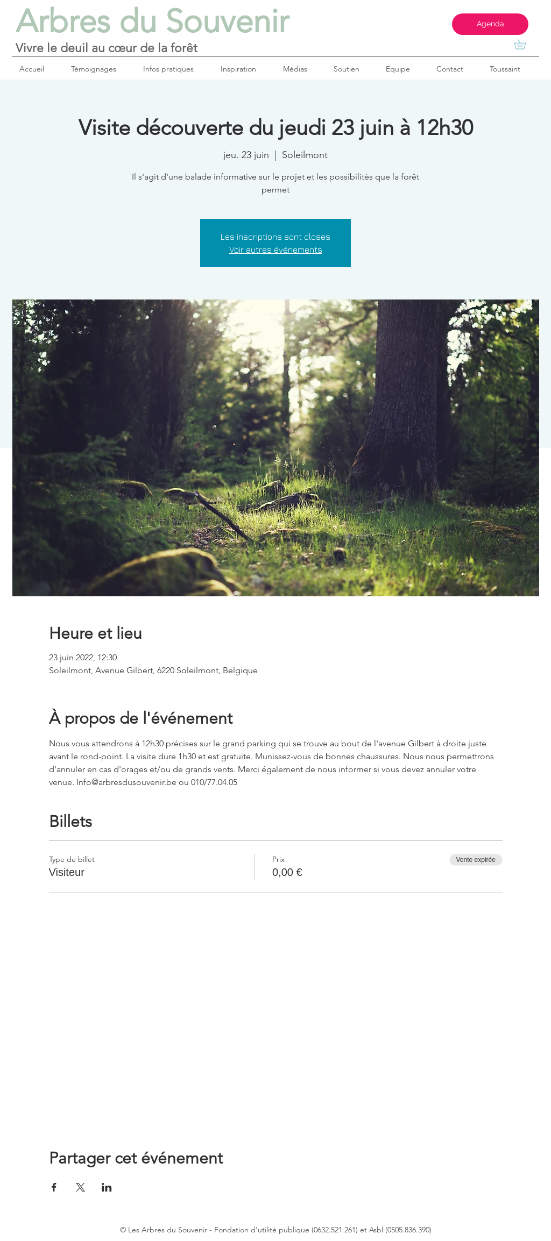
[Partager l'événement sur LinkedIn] (107, 1187)
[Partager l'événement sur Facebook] (54, 1187)
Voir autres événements (275, 249)
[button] (524, 44)
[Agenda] (490, 24)
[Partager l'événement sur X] (80, 1187)
